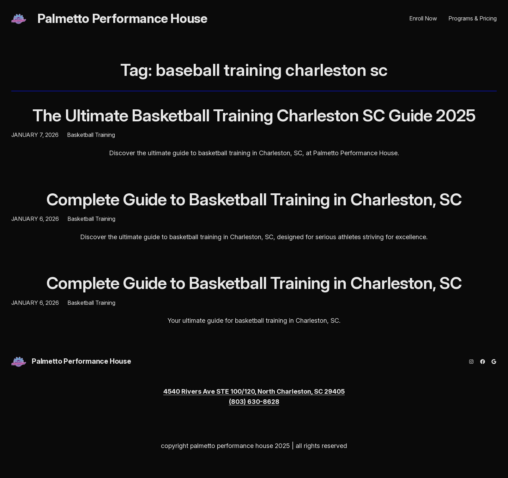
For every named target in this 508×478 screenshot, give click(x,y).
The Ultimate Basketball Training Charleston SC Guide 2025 (253, 115)
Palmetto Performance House (122, 18)
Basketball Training (91, 134)
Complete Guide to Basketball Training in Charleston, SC (254, 199)
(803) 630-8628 (254, 401)
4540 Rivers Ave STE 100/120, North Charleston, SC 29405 (254, 391)
